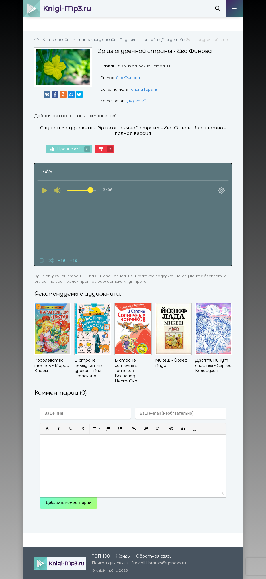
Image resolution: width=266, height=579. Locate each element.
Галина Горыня (143, 89)
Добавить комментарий (68, 502)
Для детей (135, 100)
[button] (46, 428)
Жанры (123, 556)
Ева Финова (128, 77)
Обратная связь (153, 556)
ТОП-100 (101, 556)
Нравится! (70, 149)
